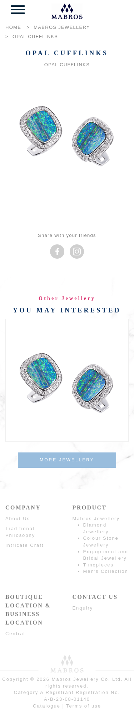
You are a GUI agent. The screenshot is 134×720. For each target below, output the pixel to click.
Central (15, 633)
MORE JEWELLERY (67, 459)
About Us (17, 518)
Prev (12, 378)
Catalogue (46, 706)
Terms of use (83, 706)
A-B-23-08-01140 (67, 699)
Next (121, 378)
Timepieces (98, 565)
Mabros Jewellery (96, 518)
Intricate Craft (24, 545)
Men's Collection (105, 571)
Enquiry (83, 608)
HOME (13, 27)
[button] (17, 10)
